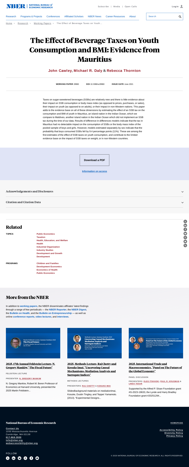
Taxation (41, 237)
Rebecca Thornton (124, 71)
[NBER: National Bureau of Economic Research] (32, 7)
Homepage (177, 423)
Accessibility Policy (171, 430)
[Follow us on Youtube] (37, 458)
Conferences (53, 16)
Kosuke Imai (104, 386)
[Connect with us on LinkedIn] (13, 458)
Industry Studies (45, 250)
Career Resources (115, 16)
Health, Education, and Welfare (52, 240)
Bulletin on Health (20, 313)
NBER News (94, 16)
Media (116, 6)
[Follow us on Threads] (25, 458)
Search (152, 16)
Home (9, 23)
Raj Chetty (88, 386)
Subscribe (103, 6)
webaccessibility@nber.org (22, 443)
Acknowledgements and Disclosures (29, 191)
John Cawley (60, 71)
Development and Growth (49, 253)
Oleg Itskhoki (151, 381)
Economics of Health (47, 270)
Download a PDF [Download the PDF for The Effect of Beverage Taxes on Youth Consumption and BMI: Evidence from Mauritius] (94, 160)
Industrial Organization (48, 247)
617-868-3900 (13, 437)
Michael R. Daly (88, 71)
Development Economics (49, 266)
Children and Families (48, 263)
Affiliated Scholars (73, 16)
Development (43, 256)
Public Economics (46, 234)
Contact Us (12, 428)
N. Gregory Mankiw (30, 379)
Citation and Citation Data (23, 202)
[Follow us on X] (7, 458)
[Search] (180, 17)
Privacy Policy (174, 436)
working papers (28, 306)
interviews (63, 316)
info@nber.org (14, 440)
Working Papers (42, 23)
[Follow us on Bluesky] (19, 458)
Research (11, 16)
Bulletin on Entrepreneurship (55, 313)
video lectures (43, 316)
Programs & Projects (31, 16)
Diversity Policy (173, 433)
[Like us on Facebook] (31, 458)
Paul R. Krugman (169, 381)
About (132, 16)
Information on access (94, 171)
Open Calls (131, 6)
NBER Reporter (57, 309)
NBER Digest (78, 309)
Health (40, 243)
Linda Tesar (135, 384)
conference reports (23, 316)
